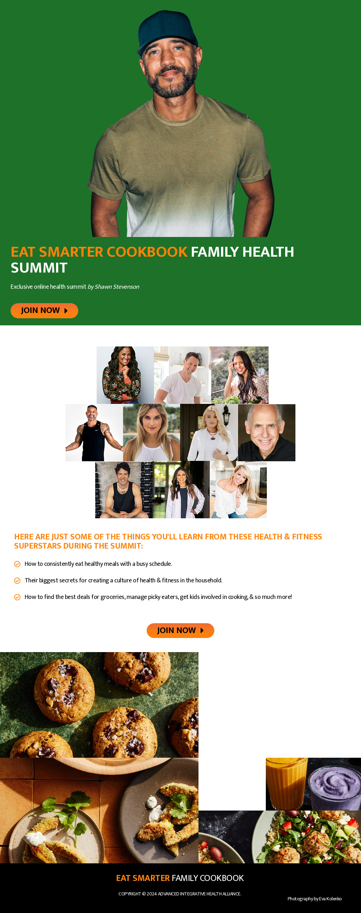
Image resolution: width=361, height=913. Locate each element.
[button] (44, 310)
